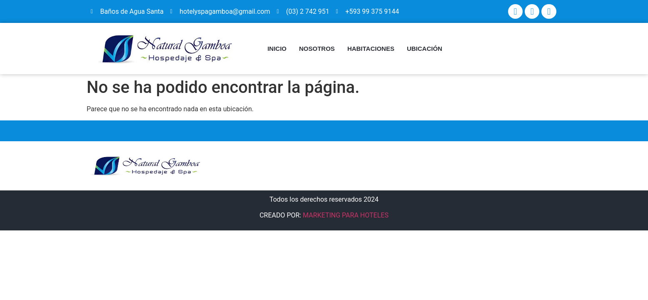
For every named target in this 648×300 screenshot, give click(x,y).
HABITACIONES (370, 48)
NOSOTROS (317, 48)
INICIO (277, 48)
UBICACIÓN (424, 48)
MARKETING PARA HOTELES (346, 215)
